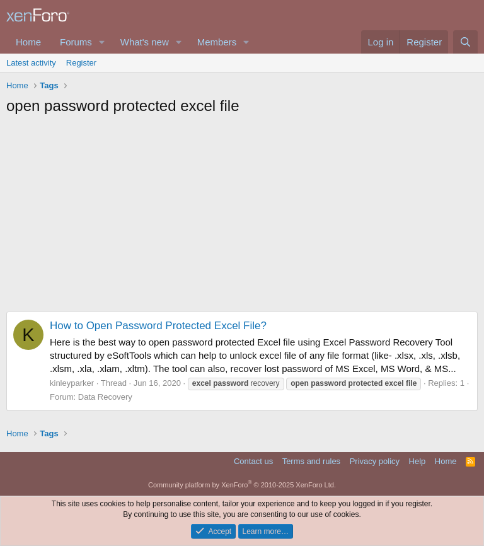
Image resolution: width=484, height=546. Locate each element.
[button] (102, 42)
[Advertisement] (242, 217)
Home (28, 42)
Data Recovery (105, 397)
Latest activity (31, 62)
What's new (144, 42)
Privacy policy (375, 461)
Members (217, 42)
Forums (76, 42)
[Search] (465, 42)
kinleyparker (72, 383)
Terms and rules (311, 461)
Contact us (253, 461)
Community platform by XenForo (242, 485)
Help (417, 461)
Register (81, 62)
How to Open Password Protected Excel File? (158, 326)
